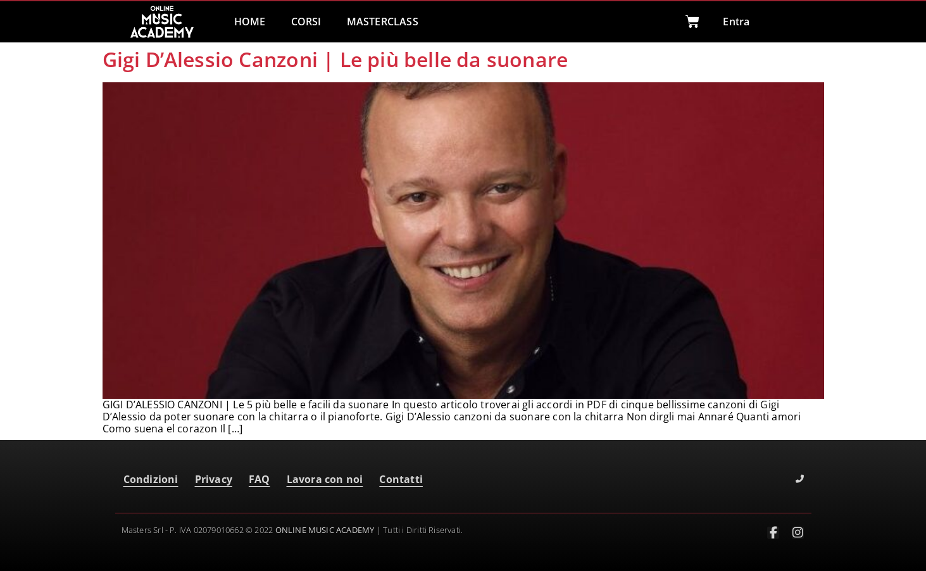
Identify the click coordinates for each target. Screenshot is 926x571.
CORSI (306, 21)
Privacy (213, 479)
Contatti (401, 479)
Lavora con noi (325, 479)
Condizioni (150, 479)
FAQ (259, 479)
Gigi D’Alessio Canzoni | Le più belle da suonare (335, 59)
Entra (736, 21)
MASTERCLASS (382, 21)
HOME (250, 21)
